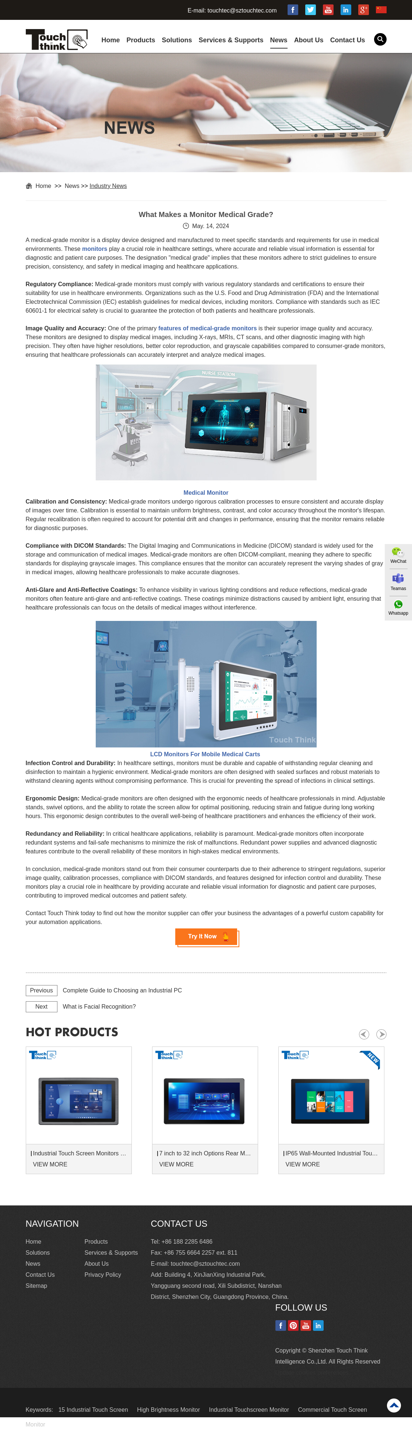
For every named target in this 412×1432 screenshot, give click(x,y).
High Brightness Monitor (169, 1410)
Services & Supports (231, 40)
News (279, 40)
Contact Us (347, 40)
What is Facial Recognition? (99, 1006)
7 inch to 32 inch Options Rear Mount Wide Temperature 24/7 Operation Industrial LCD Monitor (206, 1153)
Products (141, 40)
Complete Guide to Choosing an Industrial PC (122, 990)
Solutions (177, 40)
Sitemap (36, 1286)
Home (111, 40)
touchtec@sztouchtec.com (242, 10)
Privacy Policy (103, 1275)
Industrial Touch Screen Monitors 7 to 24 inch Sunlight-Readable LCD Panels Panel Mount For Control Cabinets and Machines (80, 1153)
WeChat (398, 561)
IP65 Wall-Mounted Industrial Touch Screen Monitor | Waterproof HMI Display (332, 1153)
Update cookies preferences (312, 1372)
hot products (72, 1032)
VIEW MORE (50, 1164)
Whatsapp (398, 613)
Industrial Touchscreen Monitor (249, 1410)
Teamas (398, 588)
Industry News (108, 186)
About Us (309, 40)
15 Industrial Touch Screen (94, 1410)
